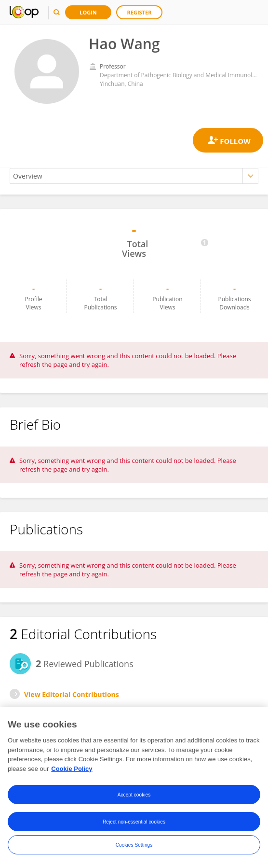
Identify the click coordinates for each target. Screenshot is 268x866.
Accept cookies (134, 795)
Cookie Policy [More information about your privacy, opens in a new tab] (71, 769)
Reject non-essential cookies (134, 822)
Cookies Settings (134, 845)
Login (88, 12)
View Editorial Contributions (71, 694)
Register (139, 12)
